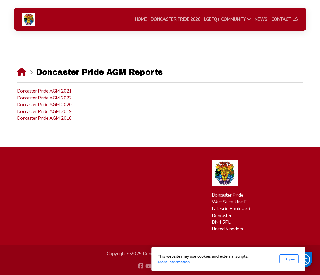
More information (106, 261)
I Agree (220, 259)
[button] (304, 259)
